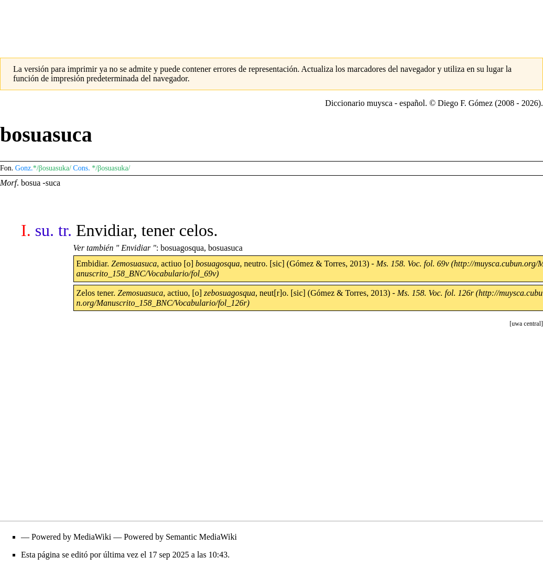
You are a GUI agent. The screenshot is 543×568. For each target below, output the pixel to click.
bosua (30, 182)
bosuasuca (225, 247)
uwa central (526, 323)
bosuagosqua (182, 247)
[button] (526, 324)
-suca (51, 182)
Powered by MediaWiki (71, 536)
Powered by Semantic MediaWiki (180, 536)
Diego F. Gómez (465, 103)
